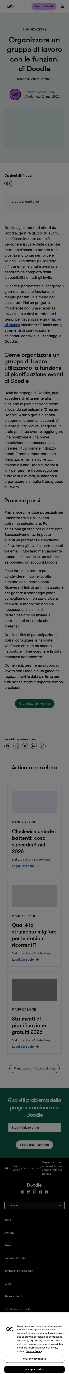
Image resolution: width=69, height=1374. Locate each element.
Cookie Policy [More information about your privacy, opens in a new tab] (34, 1355)
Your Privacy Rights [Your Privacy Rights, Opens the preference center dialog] (34, 1363)
